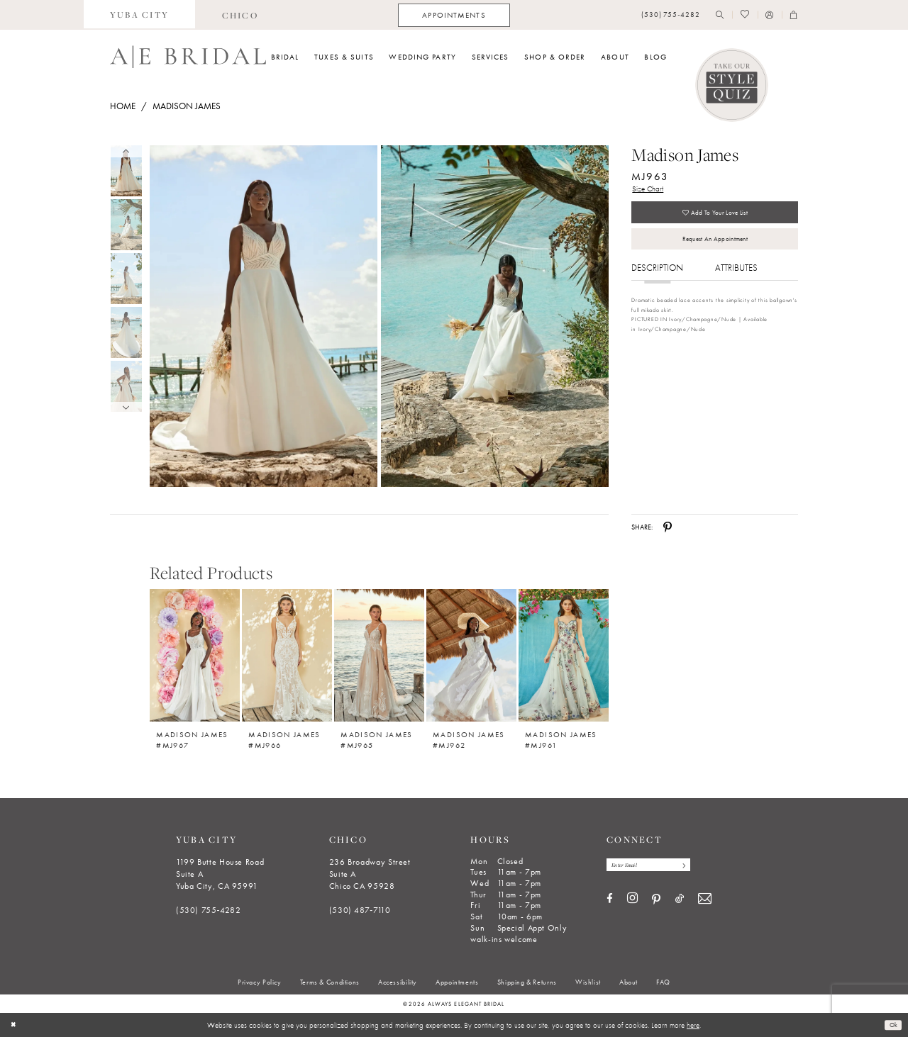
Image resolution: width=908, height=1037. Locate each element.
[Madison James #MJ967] (195, 655)
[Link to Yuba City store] (140, 15)
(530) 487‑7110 (360, 910)
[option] (195, 664)
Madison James (187, 106)
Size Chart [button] (650, 190)
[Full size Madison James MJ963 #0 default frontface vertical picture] (263, 316)
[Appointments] (453, 15)
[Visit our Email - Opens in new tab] (705, 902)
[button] (770, 15)
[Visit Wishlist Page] (744, 15)
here (693, 1025)
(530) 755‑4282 (208, 910)
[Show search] (720, 15)
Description (657, 282)
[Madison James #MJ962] (471, 655)
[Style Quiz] (732, 85)
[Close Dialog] (15, 1025)
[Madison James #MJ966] (287, 655)
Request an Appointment (715, 251)
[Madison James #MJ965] (379, 655)
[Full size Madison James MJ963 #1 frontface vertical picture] (495, 316)
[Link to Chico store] (239, 15)
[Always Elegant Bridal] (188, 56)
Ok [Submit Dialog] (891, 1025)
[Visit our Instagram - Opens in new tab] (632, 901)
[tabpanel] (261, 316)
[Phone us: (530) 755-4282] (670, 15)
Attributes (736, 282)
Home (122, 106)
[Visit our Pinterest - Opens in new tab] (656, 902)
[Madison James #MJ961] (564, 655)
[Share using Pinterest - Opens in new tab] (667, 527)
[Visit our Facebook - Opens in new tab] (610, 902)
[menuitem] (140, 15)
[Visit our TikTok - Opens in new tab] (679, 902)
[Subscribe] (702, 866)
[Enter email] (659, 866)
